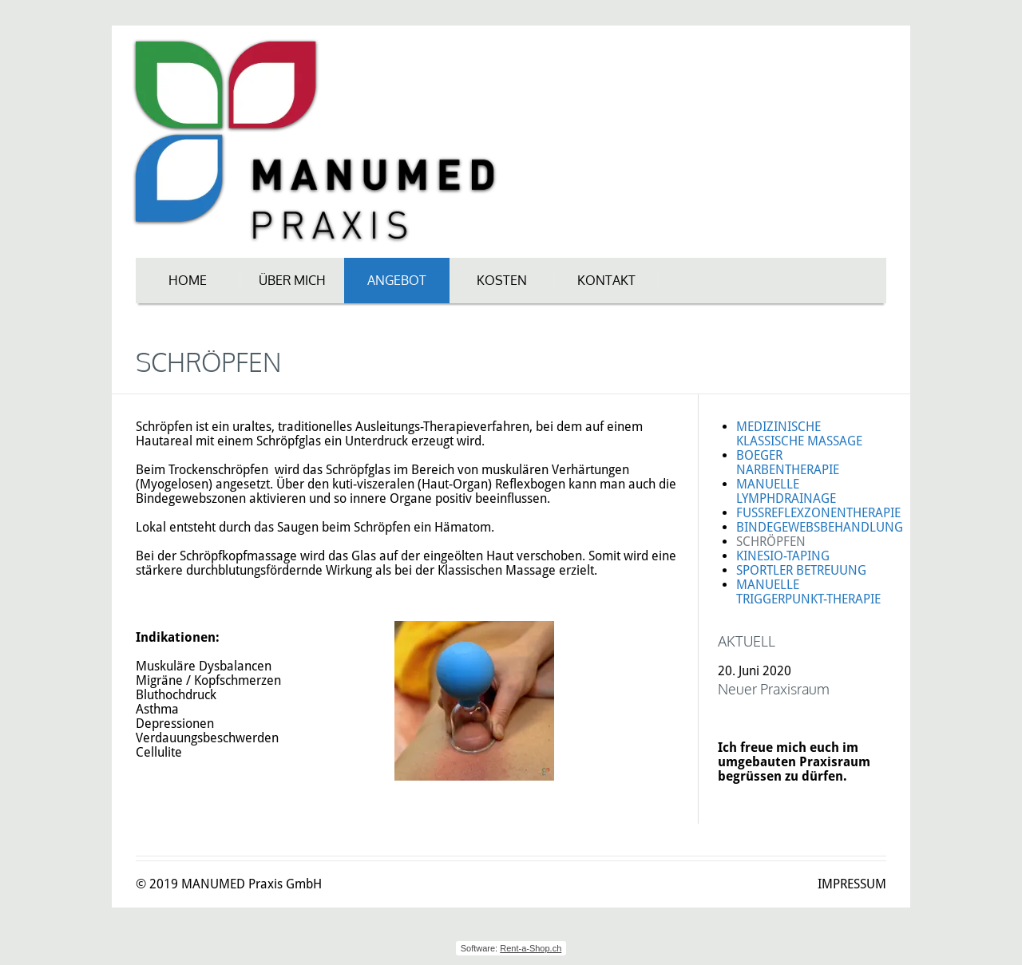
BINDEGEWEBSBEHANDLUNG (819, 527)
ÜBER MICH (292, 280)
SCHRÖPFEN (771, 541)
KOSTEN (502, 280)
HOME (187, 280)
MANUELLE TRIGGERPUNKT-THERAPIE (808, 592)
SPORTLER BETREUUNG (801, 570)
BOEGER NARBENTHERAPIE (787, 462)
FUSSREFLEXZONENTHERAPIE (818, 512)
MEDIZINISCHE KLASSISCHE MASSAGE (799, 434)
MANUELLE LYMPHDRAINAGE (786, 491)
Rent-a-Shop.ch (530, 948)
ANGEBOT (396, 280)
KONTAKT (606, 280)
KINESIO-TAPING (783, 556)
